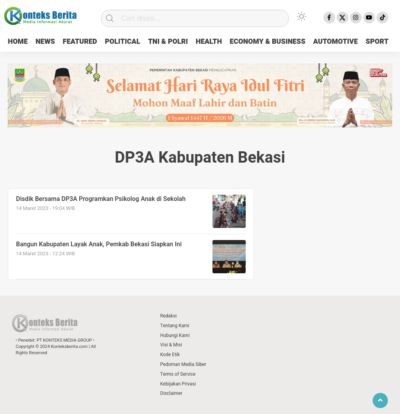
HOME (18, 41)
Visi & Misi (171, 344)
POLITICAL (122, 41)
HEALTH (209, 41)
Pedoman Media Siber (183, 364)
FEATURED (80, 41)
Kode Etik (170, 354)
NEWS (45, 41)
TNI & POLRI (168, 41)
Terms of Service (177, 374)
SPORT (377, 41)
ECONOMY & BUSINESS (267, 41)
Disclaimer (171, 393)
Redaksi (168, 315)
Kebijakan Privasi (178, 383)
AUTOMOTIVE (335, 41)
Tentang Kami (174, 325)
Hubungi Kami (174, 335)
